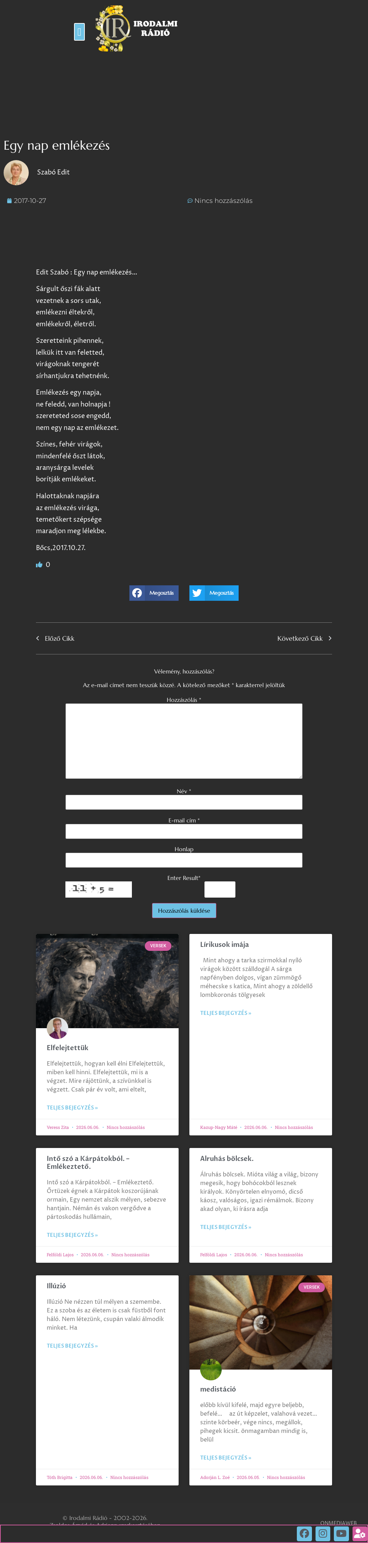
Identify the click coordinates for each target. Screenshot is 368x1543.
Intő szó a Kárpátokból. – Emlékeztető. (88, 1162)
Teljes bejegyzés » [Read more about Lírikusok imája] (225, 1013)
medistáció (218, 1389)
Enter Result (184, 878)
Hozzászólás (184, 700)
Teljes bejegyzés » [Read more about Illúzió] (72, 1346)
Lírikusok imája (224, 944)
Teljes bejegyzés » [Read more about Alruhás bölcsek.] (225, 1227)
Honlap (184, 849)
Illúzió (56, 1286)
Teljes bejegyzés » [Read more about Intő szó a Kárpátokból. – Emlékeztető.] (72, 1235)
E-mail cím (184, 820)
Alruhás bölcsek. (227, 1158)
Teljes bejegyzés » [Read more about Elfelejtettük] (72, 1107)
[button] (79, 32)
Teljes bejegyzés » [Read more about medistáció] (225, 1457)
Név (184, 791)
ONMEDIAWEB (338, 1523)
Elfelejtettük (67, 1048)
